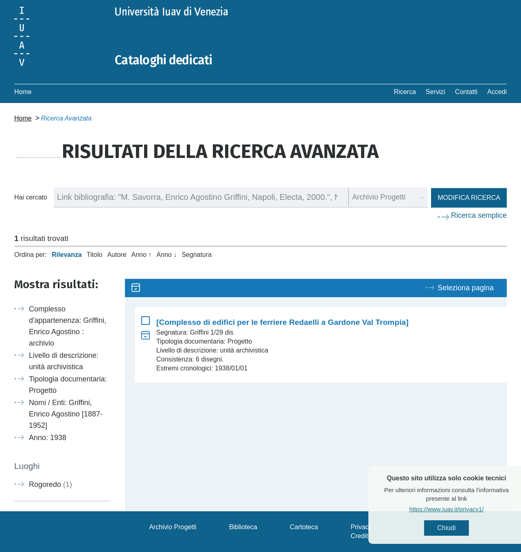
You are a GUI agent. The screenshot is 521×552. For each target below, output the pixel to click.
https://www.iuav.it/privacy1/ (464, 509)
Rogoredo (50, 484)
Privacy (361, 527)
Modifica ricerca (469, 197)
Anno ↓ (166, 254)
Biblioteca (243, 527)
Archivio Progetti (173, 527)
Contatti (466, 91)
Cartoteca (304, 527)
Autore (116, 254)
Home (23, 91)
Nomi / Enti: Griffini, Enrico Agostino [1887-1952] (66, 414)
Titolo (95, 254)
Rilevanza (67, 254)
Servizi (435, 91)
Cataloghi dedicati (163, 60)
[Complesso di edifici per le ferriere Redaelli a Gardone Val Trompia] (282, 322)
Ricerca (405, 91)
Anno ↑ (141, 254)
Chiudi (464, 527)
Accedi (497, 91)
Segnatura (197, 254)
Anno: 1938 (47, 438)
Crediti (359, 535)
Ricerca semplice (479, 215)
